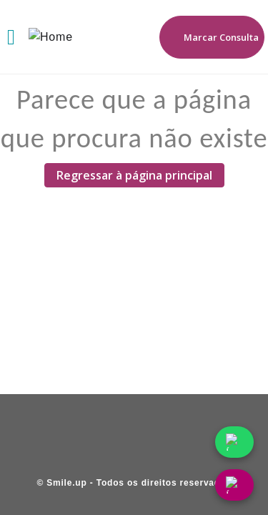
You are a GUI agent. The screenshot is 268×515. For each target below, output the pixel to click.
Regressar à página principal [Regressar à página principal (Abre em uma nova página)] (134, 175)
